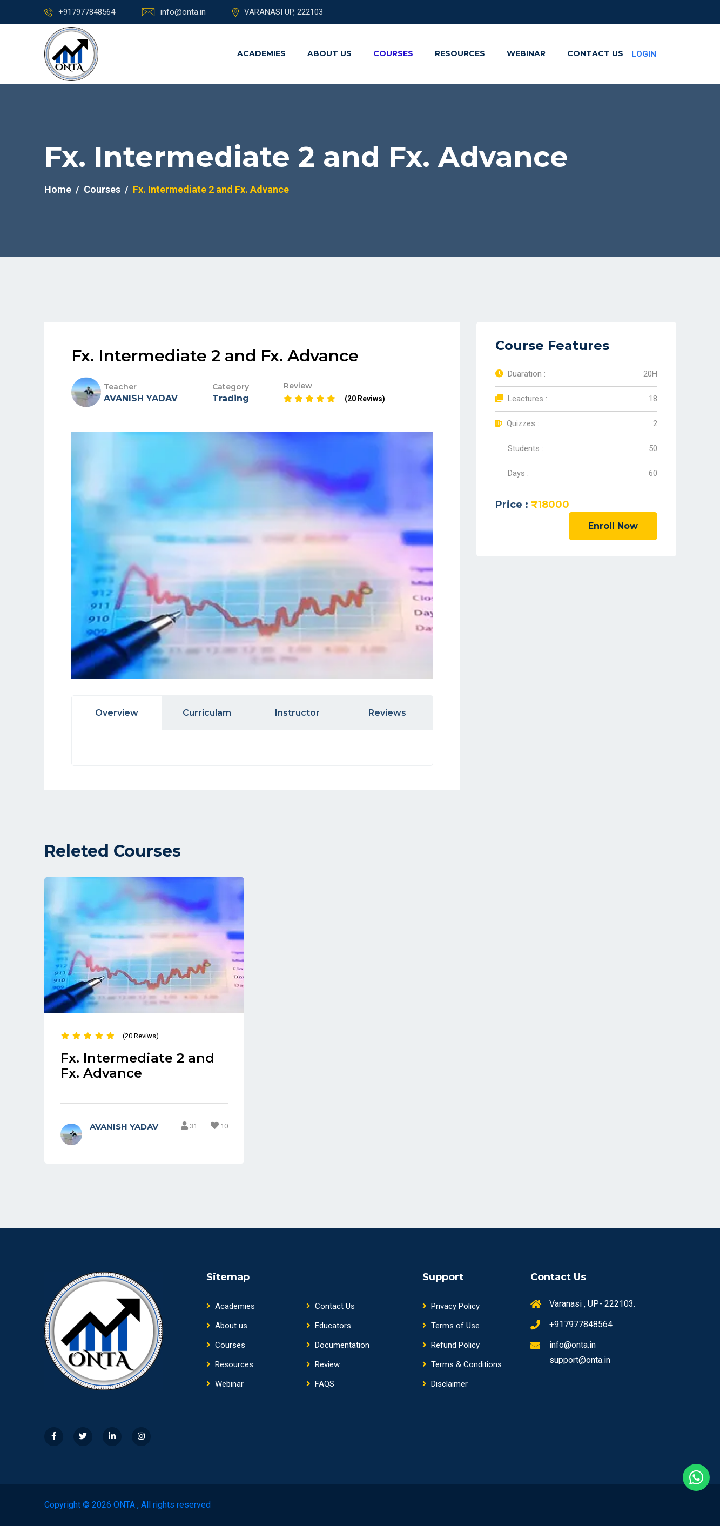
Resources (460, 53)
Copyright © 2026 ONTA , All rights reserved (127, 1505)
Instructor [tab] (297, 713)
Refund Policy (451, 1345)
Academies (261, 53)
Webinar (526, 53)
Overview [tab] (116, 713)
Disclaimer (445, 1384)
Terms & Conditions (462, 1365)
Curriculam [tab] (207, 713)
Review (323, 1365)
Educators (328, 1326)
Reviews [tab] (387, 713)
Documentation (337, 1345)
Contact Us (595, 53)
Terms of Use (451, 1326)
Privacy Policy (451, 1307)
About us (329, 53)
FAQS (320, 1384)
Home (57, 189)
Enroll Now (613, 526)
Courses (393, 53)
